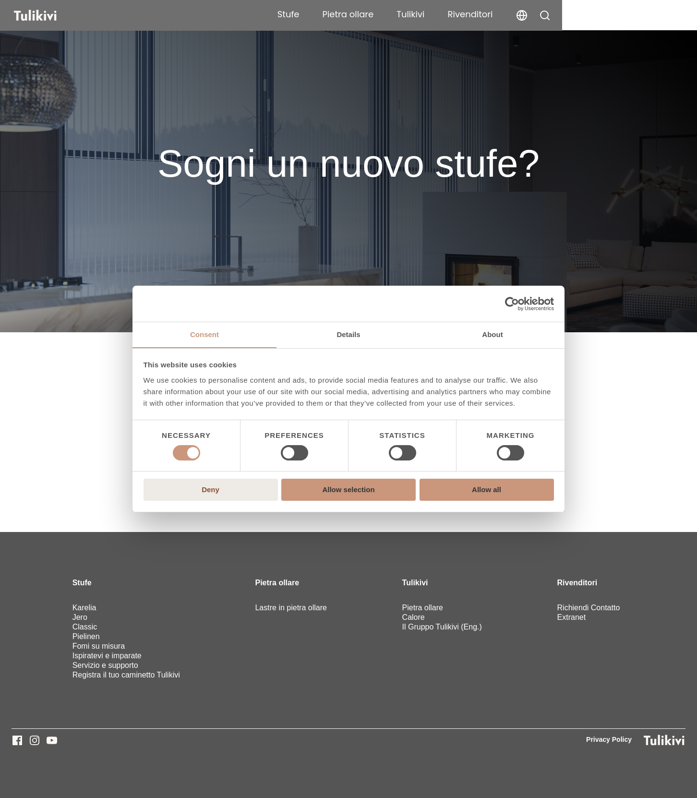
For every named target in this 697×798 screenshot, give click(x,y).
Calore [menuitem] (413, 617)
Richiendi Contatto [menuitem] (588, 608)
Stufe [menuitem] (82, 583)
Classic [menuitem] (84, 627)
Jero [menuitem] (79, 617)
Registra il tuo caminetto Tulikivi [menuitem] (126, 675)
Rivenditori (605, 14)
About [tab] (492, 334)
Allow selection (348, 490)
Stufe (423, 14)
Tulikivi (546, 14)
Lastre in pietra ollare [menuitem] (290, 608)
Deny (210, 490)
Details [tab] (348, 334)
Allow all (486, 490)
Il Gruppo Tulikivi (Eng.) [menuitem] (442, 627)
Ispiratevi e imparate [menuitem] (107, 656)
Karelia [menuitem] (84, 608)
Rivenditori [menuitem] (577, 583)
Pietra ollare (483, 14)
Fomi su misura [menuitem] (98, 646)
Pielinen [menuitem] (86, 636)
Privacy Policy (609, 739)
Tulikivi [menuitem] (415, 583)
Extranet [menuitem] (571, 617)
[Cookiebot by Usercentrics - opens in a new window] (512, 303)
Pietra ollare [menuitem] (277, 583)
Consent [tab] (204, 334)
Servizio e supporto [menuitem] (105, 665)
